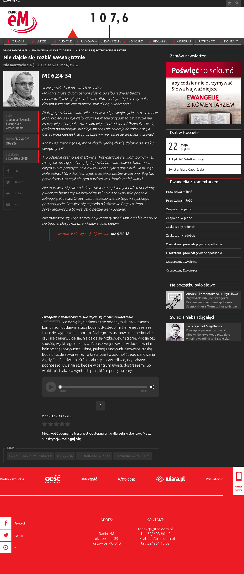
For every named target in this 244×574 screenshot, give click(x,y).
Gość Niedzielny (51, 321)
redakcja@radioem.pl (155, 529)
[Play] (51, 387)
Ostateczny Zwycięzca (181, 261)
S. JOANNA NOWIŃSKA (94, 456)
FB (16, 170)
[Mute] (152, 387)
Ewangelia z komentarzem (195, 181)
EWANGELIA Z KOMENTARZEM (31, 456)
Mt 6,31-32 (120, 234)
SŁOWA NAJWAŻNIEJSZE (132, 456)
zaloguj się (71, 439)
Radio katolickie (12, 479)
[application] (100, 387)
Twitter (19, 182)
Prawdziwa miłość (179, 191)
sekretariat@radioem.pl (155, 538)
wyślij (17, 204)
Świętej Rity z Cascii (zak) (186, 169)
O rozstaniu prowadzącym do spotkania (194, 244)
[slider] (103, 387)
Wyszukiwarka (237, 3)
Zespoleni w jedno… (180, 209)
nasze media (11, 1)
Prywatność (214, 479)
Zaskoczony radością (180, 226)
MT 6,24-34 (65, 456)
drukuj (18, 193)
